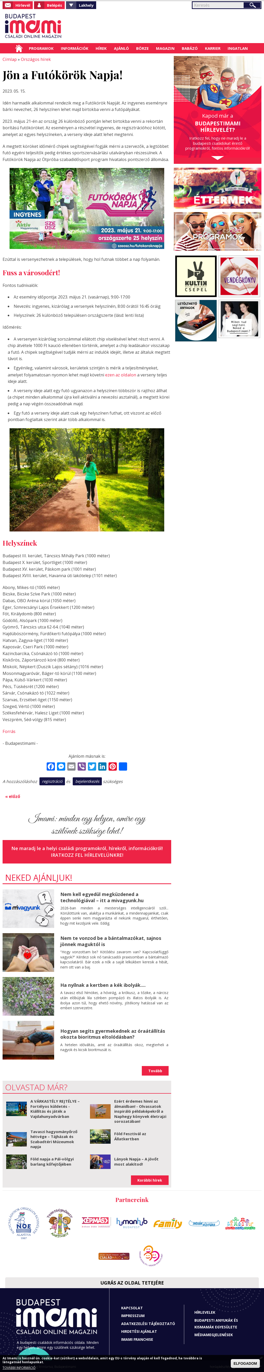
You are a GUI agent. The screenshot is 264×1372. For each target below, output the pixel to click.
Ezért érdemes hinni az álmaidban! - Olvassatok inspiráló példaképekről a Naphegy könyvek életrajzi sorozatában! (140, 1110)
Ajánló (121, 48)
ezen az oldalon (120, 374)
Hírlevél (22, 5)
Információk (74, 48)
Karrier (212, 48)
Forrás (9, 730)
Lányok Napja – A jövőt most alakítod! (136, 1160)
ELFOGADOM (245, 1363)
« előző (12, 795)
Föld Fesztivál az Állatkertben (130, 1135)
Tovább (155, 1069)
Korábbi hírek (149, 1178)
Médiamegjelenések (213, 1333)
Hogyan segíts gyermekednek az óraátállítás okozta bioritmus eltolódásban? (112, 1033)
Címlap (19, 48)
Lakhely (86, 5)
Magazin (165, 48)
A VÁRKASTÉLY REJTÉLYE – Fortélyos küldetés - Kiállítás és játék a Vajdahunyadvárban (55, 1107)
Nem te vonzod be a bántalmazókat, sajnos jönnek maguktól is (110, 940)
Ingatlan (238, 48)
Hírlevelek (204, 1311)
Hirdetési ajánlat (139, 1330)
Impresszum (133, 1314)
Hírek (101, 48)
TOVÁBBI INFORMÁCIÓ (19, 1368)
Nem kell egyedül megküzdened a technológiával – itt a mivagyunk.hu (102, 896)
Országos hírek (35, 59)
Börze (142, 48)
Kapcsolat (132, 1306)
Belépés (54, 5)
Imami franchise (137, 1338)
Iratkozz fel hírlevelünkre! (87, 854)
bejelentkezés (87, 780)
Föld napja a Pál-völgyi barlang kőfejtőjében (52, 1160)
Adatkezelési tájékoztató (148, 1322)
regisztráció (52, 780)
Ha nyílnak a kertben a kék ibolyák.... (103, 984)
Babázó (190, 48)
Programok (41, 48)
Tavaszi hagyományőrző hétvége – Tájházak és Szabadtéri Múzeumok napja (53, 1138)
